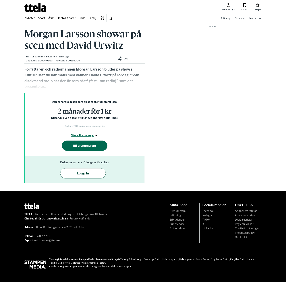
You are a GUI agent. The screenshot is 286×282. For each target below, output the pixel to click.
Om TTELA (241, 237)
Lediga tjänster (243, 219)
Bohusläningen (136, 259)
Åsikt (51, 18)
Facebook (208, 211)
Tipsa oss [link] (239, 18)
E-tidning (175, 215)
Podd (82, 18)
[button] (110, 18)
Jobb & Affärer (67, 18)
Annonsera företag (246, 211)
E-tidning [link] (226, 18)
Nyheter (30, 18)
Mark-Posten (63, 262)
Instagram (208, 215)
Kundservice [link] (255, 18)
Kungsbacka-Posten (219, 259)
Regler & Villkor (244, 224)
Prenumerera (177, 211)
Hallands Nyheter (170, 259)
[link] (35, 7)
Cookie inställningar (247, 228)
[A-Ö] (103, 18)
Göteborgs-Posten (152, 259)
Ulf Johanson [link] (38, 56)
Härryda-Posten (202, 259)
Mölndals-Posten (97, 262)
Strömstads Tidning (87, 266)
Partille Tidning (56, 266)
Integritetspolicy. (245, 232)
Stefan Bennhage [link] (60, 56)
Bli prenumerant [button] (84, 146)
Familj (92, 18)
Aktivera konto (178, 228)
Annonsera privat (245, 215)
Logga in (83, 173)
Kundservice (177, 224)
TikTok (206, 219)
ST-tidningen (71, 266)
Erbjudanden (177, 219)
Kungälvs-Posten (238, 259)
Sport (41, 18)
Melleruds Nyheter (79, 262)
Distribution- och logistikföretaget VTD (115, 266)
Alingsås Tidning (120, 259)
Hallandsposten (186, 259)
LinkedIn (207, 228)
